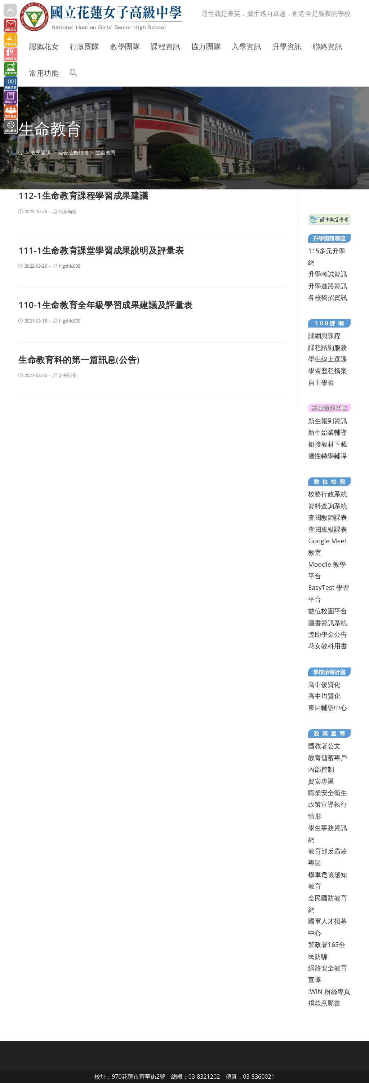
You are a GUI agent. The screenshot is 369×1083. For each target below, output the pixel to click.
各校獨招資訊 (327, 297)
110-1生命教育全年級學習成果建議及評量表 (105, 305)
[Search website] (74, 73)
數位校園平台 (327, 610)
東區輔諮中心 (327, 707)
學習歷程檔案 (327, 370)
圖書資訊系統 (327, 622)
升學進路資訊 (327, 285)
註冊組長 (67, 375)
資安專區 (321, 781)
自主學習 (321, 382)
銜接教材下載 (327, 444)
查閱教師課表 (327, 517)
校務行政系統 (327, 494)
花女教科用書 (327, 645)
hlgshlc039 (69, 321)
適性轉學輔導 (327, 455)
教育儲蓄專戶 (327, 757)
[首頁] (20, 152)
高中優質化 (324, 684)
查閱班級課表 (327, 529)
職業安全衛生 (327, 792)
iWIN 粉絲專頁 (329, 991)
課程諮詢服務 (327, 347)
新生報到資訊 (327, 420)
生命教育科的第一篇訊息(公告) (78, 359)
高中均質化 (324, 696)
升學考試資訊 (327, 273)
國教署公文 (324, 745)
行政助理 (67, 212)
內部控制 (321, 769)
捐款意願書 (324, 1003)
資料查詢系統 (327, 505)
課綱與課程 (324, 335)
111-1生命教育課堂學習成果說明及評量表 (101, 250)
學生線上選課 (327, 359)
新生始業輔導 (327, 432)
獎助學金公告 (327, 634)
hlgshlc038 (69, 266)
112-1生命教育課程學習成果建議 (83, 195)
